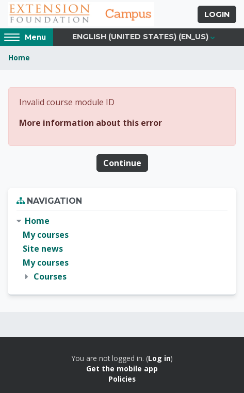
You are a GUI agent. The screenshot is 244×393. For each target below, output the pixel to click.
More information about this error (90, 122)
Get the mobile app (122, 368)
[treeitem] (122, 249)
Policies (122, 379)
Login (217, 14)
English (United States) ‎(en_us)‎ (140, 36)
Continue (122, 163)
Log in (159, 358)
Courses (50, 276)
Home (19, 57)
